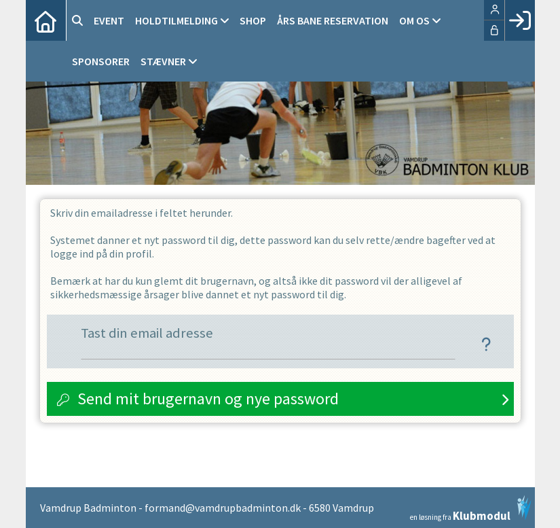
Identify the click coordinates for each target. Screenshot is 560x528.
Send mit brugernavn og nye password (208, 398)
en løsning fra (470, 508)
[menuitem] (46, 20)
